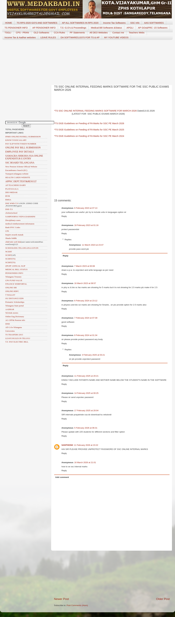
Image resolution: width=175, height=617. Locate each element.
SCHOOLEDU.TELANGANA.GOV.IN (21, 248)
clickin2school (11, 213)
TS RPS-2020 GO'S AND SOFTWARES (37, 22)
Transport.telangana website (16, 174)
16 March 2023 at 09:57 (85, 283)
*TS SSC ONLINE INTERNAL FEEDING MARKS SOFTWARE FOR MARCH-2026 (95, 111)
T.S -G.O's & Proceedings (73, 27)
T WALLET (10, 295)
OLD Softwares (41, 32)
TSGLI (8, 32)
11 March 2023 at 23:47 (93, 245)
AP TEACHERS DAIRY (15, 185)
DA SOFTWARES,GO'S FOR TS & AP (80, 37)
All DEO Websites (99, 32)
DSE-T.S (9, 209)
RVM (7, 196)
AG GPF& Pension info (15, 320)
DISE (7, 324)
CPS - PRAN (22, 32)
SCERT (8, 255)
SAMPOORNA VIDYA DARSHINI (20, 216)
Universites (10, 331)
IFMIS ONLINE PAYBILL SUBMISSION (23, 136)
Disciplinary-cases (13, 220)
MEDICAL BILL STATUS (16, 269)
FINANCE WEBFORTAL (16, 284)
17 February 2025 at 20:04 (86, 410)
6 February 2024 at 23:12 (85, 301)
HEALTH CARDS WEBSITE (17, 177)
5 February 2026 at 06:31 (85, 428)
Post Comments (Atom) (77, 605)
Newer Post (61, 599)
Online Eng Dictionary (14, 316)
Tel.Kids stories (11, 313)
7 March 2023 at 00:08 (84, 266)
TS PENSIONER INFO (16, 27)
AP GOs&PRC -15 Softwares (152, 27)
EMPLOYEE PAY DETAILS (19, 151)
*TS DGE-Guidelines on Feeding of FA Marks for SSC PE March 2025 (89, 129)
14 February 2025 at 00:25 (86, 393)
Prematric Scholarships (14, 302)
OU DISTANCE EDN (14, 298)
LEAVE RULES (48, 37)
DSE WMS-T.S (11, 203)
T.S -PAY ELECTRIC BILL (16, 342)
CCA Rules (59, 32)
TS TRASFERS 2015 (14, 334)
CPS (7, 231)
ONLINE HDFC (12, 291)
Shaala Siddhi (11, 238)
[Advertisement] (87, 61)
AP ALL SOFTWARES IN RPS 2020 (80, 22)
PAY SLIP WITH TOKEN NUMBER (20, 144)
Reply (64, 216)
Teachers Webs (136, 32)
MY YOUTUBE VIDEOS (116, 37)
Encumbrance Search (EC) (16, 170)
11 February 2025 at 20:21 (86, 376)
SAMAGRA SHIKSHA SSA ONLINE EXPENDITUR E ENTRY (24, 157)
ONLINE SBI (11, 287)
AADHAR (9, 309)
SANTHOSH (67, 445)
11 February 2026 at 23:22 (86, 445)
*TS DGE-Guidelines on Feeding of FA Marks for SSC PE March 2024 (89, 136)
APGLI (130, 27)
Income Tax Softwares (114, 22)
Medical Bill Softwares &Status (106, 27)
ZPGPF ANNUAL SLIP (15, 266)
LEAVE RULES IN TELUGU (17, 338)
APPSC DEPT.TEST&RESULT (21, 181)
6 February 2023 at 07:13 (85, 208)
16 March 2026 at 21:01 (85, 462)
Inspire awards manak (14, 235)
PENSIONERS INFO (14, 273)
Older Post (163, 599)
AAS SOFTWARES (154, 22)
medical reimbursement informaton (19, 224)
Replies (68, 239)
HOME (8, 22)
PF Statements (77, 32)
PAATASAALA (11, 189)
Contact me (118, 32)
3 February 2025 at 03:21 (93, 355)
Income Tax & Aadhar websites (20, 37)
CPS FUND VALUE (13, 280)
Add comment (62, 477)
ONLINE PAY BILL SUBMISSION (23, 147)
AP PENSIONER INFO (44, 27)
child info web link (13, 242)
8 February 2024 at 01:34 (85, 335)
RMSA (8, 200)
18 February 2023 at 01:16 (86, 225)
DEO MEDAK (11, 192)
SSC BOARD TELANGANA (19, 162)
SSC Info (134, 22)
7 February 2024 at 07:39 (85, 318)
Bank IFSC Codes (12, 227)
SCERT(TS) (10, 259)
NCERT (8, 251)
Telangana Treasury (13, 277)
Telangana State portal (14, 306)
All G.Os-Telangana (13, 327)
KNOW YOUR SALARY (16, 140)
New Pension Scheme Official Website (21, 166)
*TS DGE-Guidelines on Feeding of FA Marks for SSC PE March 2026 (89, 123)
